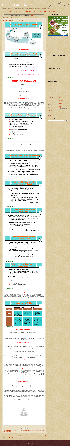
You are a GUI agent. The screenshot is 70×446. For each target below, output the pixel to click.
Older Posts (43, 435)
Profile (60, 107)
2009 (50, 115)
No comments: (17, 428)
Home (4, 11)
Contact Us (61, 110)
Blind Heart (52, 98)
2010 (50, 113)
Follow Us (17, 11)
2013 (50, 109)
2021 (50, 102)
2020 (50, 104)
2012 (50, 110)
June (51, 97)
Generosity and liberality (27, 430)
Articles (10, 11)
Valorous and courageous (9, 431)
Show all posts (33, 15)
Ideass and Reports (26, 11)
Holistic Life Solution (17, 5)
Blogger (40, 443)
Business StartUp (43, 11)
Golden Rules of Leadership (13, 20)
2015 (50, 107)
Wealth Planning (53, 11)
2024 (50, 96)
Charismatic (8, 430)
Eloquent (18, 430)
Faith (21, 430)
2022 (50, 101)
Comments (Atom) (10, 437)
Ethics (60, 101)
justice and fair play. (34, 430)
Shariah (34, 11)
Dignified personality (13, 430)
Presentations (61, 104)
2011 (50, 112)
